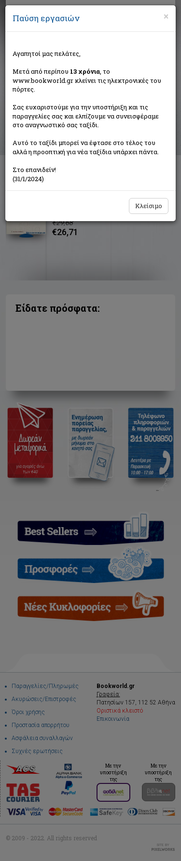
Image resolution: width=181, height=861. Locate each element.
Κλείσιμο (148, 205)
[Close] (166, 16)
